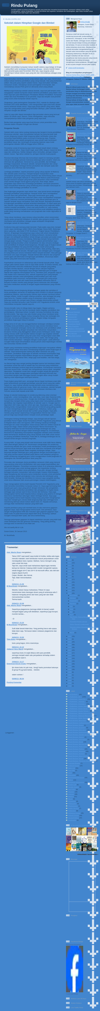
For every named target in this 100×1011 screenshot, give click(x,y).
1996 (69, 680)
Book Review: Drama (76, 725)
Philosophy (72, 803)
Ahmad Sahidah (74, 312)
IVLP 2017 (72, 789)
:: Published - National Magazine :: (80, 716)
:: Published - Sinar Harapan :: (79, 718)
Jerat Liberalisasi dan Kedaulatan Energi (85, 222)
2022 (69, 568)
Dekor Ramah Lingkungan (79, 624)
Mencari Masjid (82, 164)
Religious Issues (74, 813)
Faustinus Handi (74, 324)
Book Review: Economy (77, 727)
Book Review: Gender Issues (78, 735)
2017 (69, 582)
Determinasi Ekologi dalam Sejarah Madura (86, 118)
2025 (69, 560)
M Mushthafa (12, 586)
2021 (69, 571)
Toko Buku (11, 639)
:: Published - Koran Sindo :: (78, 708)
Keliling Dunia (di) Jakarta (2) (87, 191)
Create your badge (72, 994)
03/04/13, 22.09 (18, 603)
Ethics (70, 780)
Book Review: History (76, 737)
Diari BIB (71, 770)
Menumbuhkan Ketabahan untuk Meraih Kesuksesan (86, 207)
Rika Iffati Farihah (74, 336)
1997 (69, 677)
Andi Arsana (72, 314)
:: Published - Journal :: (77, 701)
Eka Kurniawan (73, 321)
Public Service (73, 808)
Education (72, 775)
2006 (69, 653)
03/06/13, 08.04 (18, 679)
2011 (69, 639)
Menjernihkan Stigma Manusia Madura (84, 134)
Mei (71, 612)
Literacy (59, 540)
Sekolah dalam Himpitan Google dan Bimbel (29, 23)
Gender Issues (73, 787)
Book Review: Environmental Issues (81, 732)
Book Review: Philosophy (77, 746)
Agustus (73, 603)
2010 (69, 642)
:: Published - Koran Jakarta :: (79, 706)
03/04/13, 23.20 (18, 623)
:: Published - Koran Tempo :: (79, 711)
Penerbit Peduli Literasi (78, 621)
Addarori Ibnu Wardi (15, 649)
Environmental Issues (76, 777)
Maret (72, 632)
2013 (69, 593)
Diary (70, 773)
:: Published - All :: (75, 697)
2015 (69, 587)
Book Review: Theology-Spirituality (81, 761)
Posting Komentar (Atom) (25, 733)
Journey (71, 792)
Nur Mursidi (72, 333)
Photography (73, 806)
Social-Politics (73, 818)
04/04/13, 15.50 (18, 637)
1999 (69, 672)
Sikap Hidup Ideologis (74, 179)
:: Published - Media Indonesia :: (80, 713)
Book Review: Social (75, 758)
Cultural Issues (73, 765)
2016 (69, 585)
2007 (69, 650)
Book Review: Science (76, 753)
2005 (69, 655)
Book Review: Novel (75, 742)
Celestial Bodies (74, 763)
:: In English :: (73, 694)
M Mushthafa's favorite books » (88, 854)
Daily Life (71, 768)
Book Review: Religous (76, 751)
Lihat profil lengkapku (76, 68)
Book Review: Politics (76, 749)
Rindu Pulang (24, 5)
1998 (69, 675)
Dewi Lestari (72, 319)
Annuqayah (72, 317)
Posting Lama (55, 728)
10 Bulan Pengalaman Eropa (30, 69)
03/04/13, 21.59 (18, 584)
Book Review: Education (77, 730)
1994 (69, 686)
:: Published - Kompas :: (77, 704)
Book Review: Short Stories (78, 756)
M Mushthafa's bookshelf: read (82, 825)
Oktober (73, 598)
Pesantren (72, 801)
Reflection (72, 811)
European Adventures (76, 782)
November (73, 595)
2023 (69, 565)
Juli (71, 606)
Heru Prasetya (73, 326)
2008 (69, 647)
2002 (69, 664)
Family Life (72, 784)
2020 (69, 574)
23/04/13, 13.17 (18, 662)
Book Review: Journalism (77, 739)
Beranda (35, 728)
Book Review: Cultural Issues (79, 723)
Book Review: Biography (77, 720)
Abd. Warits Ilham (14, 552)
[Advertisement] (32, 706)
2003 (69, 661)
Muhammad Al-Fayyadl (76, 331)
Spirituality (72, 820)
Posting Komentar (14, 682)
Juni (71, 609)
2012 (69, 636)
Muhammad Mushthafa (73, 944)
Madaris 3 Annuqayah (76, 328)
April (71, 615)
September (74, 601)
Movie (70, 799)
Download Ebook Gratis (16, 664)
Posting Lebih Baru (13, 728)
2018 (69, 579)
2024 (69, 563)
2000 (69, 669)
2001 (69, 666)
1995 (69, 683)
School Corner (73, 815)
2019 (69, 576)
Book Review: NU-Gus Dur (78, 744)
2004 (69, 658)
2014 (69, 590)
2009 (69, 644)
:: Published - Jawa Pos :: (77, 699)
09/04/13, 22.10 (18, 647)
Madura (71, 796)
